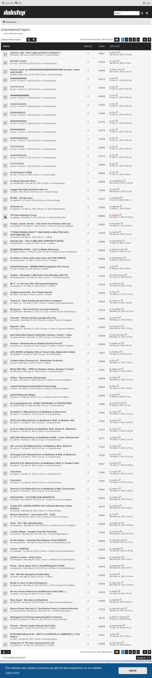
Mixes (49, 237)
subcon (16, 414)
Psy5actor (17, 226)
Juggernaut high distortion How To (28, 189)
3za (14, 81)
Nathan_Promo (19, 252)
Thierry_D (17, 303)
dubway (16, 217)
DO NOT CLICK (18, 61)
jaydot (15, 397)
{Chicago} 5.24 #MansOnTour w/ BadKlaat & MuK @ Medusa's (43, 454)
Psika (15, 294)
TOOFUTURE (18, 406)
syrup (15, 63)
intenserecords (19, 277)
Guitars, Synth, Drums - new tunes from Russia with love (40, 223)
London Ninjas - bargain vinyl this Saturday (33, 531)
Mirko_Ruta (17, 74)
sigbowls (16, 209)
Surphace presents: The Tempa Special (31, 292)
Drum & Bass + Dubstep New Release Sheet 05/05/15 (38, 540)
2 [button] (126, 39)
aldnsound (17, 371)
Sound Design (53, 55)
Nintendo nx (16, 206)
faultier (15, 594)
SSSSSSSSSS (17, 112)
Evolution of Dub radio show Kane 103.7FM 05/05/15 (38, 258)
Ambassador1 (18, 260)
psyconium (17, 645)
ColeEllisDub (18, 183)
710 (14, 517)
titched (15, 55)
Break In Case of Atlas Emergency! (28, 583)
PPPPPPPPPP (17, 129)
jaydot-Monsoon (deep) (22, 394)
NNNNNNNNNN (18, 78)
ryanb (15, 192)
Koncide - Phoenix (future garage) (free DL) (33, 318)
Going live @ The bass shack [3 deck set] (32, 643)
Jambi (15, 577)
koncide (16, 320)
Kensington (17, 560)
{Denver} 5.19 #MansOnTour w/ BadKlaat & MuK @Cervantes (42, 488)
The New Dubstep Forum (23, 215)
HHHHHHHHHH (18, 121)
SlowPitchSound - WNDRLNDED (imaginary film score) (39, 266)
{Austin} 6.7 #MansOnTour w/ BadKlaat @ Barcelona (38, 412)
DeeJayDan (18, 243)
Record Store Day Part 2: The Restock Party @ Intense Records (44, 608)
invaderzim (17, 286)
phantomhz (17, 568)
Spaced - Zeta (17, 326)
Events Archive (55, 354)
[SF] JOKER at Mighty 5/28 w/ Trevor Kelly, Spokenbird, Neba (42, 352)
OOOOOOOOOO (19, 138)
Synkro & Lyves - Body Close (25, 557)
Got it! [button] (132, 670)
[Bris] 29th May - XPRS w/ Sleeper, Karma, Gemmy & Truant (42, 369)
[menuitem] (18, 3)
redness (16, 511)
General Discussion (57, 217)
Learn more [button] (12, 672)
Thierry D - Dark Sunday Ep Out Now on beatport (36, 300)
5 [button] (138, 39)
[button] (117, 40)
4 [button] (134, 39)
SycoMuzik (17, 312)
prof (14, 269)
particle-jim (17, 346)
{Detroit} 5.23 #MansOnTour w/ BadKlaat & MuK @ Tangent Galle (44, 463)
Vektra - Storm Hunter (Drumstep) (28, 377)
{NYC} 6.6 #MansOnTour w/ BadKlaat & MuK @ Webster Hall (42, 420)
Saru (15, 639)
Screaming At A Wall (21, 172)
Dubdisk (16, 602)
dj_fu (15, 363)
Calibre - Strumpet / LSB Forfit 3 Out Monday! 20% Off (39, 275)
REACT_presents (20, 619)
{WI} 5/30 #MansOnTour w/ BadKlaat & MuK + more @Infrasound (44, 437)
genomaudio (18, 628)
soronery (16, 534)
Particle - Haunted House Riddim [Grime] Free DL (36, 343)
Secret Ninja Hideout (56, 209)
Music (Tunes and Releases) (65, 252)
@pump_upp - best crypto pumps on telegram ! (35, 52)
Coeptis (16, 500)
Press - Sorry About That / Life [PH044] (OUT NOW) (37, 566)
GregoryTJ (17, 329)
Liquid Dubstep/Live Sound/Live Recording (33, 386)
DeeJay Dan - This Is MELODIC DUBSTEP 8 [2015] (36, 241)
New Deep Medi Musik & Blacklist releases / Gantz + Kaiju (41, 335)
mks (14, 175)
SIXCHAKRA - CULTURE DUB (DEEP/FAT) (32, 497)
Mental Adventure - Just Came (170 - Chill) (32, 514)
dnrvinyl (16, 237)
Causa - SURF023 (19, 548)
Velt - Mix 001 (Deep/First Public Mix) (29, 574)
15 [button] (145, 39)
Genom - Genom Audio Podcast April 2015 (32, 625)
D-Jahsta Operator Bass (23, 181)
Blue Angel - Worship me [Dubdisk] (29, 600)
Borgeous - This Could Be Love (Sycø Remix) (34, 309)
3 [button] (130, 39)
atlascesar (17, 585)
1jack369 (16, 200)
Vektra (15, 380)
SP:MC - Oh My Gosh (21, 198)
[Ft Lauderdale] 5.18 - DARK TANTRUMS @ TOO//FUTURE (41, 403)
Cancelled (15, 471)
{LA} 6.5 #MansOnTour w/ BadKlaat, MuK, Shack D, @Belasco (43, 429)
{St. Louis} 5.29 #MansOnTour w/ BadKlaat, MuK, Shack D (41, 446)
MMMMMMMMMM (19, 95)
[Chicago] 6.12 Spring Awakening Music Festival (36, 617)
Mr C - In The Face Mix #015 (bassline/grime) (33, 283)
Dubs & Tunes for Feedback (61, 226)
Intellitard (16, 354)
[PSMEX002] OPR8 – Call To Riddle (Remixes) (34, 249)
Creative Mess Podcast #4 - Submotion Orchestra (36, 360)
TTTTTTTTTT (17, 87)
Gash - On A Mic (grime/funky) (26, 523)
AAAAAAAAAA (18, 104)
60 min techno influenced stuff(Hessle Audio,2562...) (38, 591)
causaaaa (17, 551)
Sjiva (15, 388)
